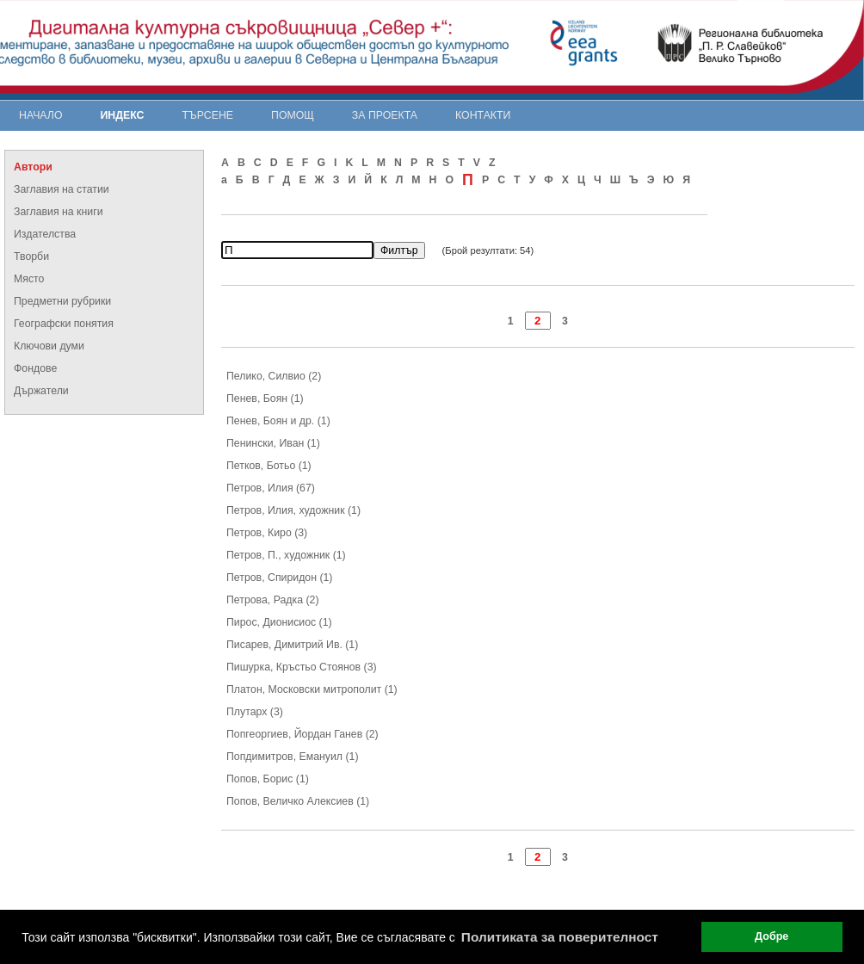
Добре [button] (771, 936)
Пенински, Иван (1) (273, 443)
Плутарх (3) (254, 712)
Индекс (123, 115)
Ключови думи (49, 346)
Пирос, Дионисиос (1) (279, 622)
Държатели (41, 391)
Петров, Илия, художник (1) (293, 510)
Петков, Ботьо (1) (269, 466)
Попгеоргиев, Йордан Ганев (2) (302, 734)
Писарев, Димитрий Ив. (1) (292, 645)
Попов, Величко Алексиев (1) (297, 801)
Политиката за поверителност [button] (559, 937)
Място (29, 279)
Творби (31, 256)
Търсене (207, 115)
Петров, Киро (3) (266, 533)
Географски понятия (64, 324)
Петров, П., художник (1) (286, 555)
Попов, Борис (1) (267, 779)
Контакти (482, 115)
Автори (33, 167)
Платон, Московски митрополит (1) (312, 689)
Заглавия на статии (61, 189)
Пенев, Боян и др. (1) (278, 421)
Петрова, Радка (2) (272, 600)
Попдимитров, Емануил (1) (292, 757)
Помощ (292, 115)
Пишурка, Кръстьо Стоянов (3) (301, 667)
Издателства (45, 234)
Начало (41, 115)
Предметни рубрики (62, 301)
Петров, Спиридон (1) (279, 578)
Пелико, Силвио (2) (273, 376)
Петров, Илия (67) (270, 488)
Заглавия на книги (58, 212)
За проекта (384, 115)
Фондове (35, 368)
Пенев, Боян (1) (265, 398)
